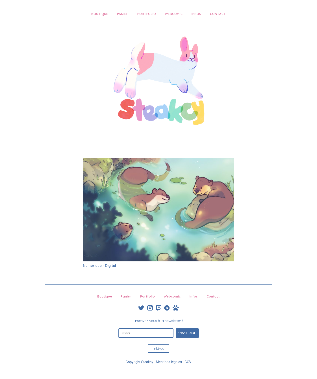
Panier (123, 14)
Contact (218, 14)
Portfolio (146, 14)
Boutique (99, 14)
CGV (188, 362)
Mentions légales (169, 362)
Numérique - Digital (99, 265)
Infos (196, 14)
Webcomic (174, 14)
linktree (158, 348)
